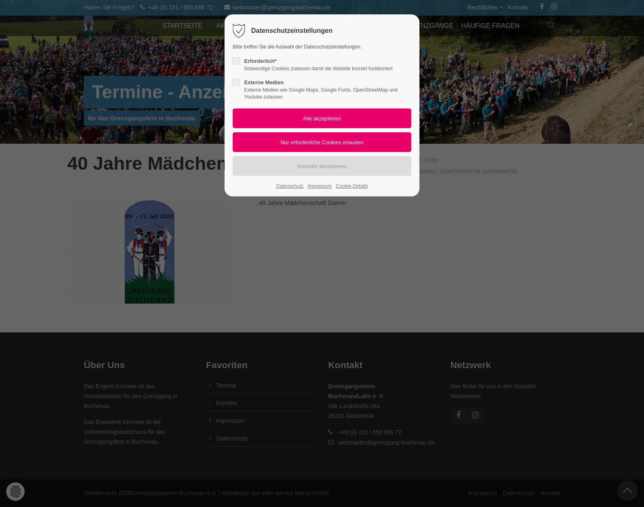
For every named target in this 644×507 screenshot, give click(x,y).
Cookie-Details (352, 186)
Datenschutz (290, 186)
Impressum (320, 186)
